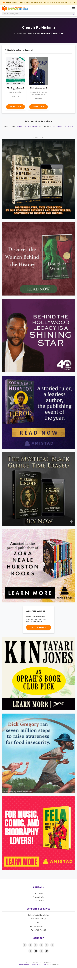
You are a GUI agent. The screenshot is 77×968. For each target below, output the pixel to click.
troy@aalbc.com (38, 926)
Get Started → (38, 627)
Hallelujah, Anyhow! (38, 88)
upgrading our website (28, 2)
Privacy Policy (38, 897)
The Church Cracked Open (15, 89)
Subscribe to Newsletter (38, 915)
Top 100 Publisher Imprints (28, 126)
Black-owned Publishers (62, 126)
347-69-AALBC (38, 930)
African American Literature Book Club (32, 965)
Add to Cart (15, 106)
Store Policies (38, 901)
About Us (39, 893)
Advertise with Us (38, 919)
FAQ (38, 922)
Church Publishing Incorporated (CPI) (45, 33)
